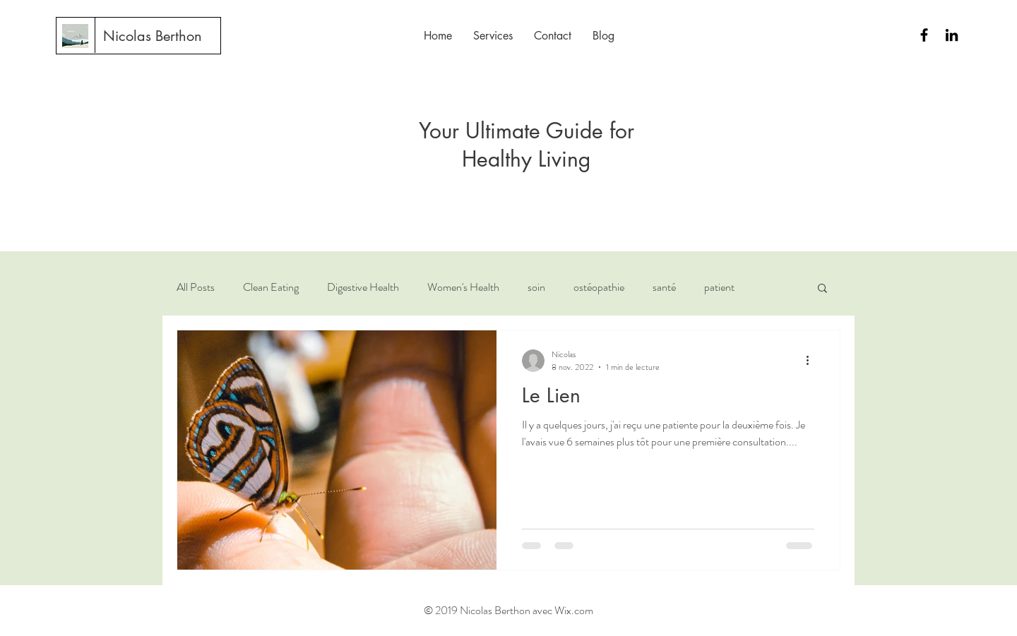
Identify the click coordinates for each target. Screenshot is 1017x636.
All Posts (196, 287)
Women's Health (463, 287)
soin (536, 287)
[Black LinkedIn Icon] (952, 35)
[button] (822, 289)
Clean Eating (271, 287)
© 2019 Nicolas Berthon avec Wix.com (508, 610)
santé (664, 287)
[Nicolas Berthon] (152, 36)
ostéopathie (598, 287)
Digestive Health (363, 287)
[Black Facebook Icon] (924, 35)
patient (719, 287)
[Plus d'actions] (812, 360)
